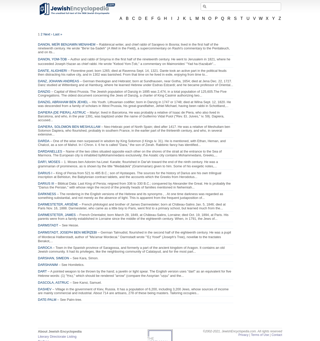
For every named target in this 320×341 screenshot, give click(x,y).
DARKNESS (47, 194)
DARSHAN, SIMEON (53, 258)
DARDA (43, 141)
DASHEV (44, 289)
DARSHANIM (48, 265)
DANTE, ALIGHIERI (52, 71)
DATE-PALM (47, 300)
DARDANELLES (50, 151)
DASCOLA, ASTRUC (53, 282)
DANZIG (44, 91)
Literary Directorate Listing (57, 336)
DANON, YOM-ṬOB (52, 59)
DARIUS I (45, 173)
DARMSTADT (48, 225)
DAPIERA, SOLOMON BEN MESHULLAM (69, 127)
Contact (276, 335)
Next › (47, 34)
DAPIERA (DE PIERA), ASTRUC (62, 112)
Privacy (243, 335)
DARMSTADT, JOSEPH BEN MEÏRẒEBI (67, 232)
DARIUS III (46, 183)
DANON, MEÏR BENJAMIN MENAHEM (66, 44)
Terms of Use (260, 335)
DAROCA (45, 248)
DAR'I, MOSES (49, 162)
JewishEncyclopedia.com (77, 9)
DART (42, 271)
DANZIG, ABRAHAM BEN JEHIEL (63, 102)
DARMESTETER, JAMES (57, 215)
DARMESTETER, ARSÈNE (58, 204)
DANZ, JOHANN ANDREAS (58, 81)
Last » (57, 34)
